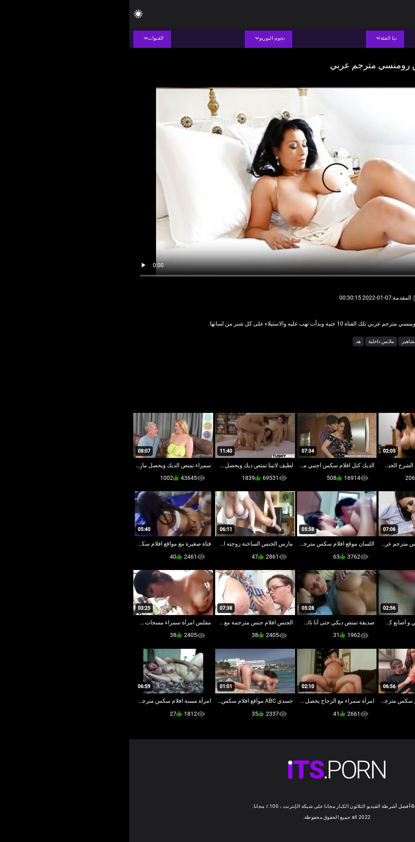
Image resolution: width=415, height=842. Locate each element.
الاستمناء (370, 341)
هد (229, 341)
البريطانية (343, 341)
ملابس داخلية (252, 341)
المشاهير (281, 341)
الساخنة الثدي (312, 341)
